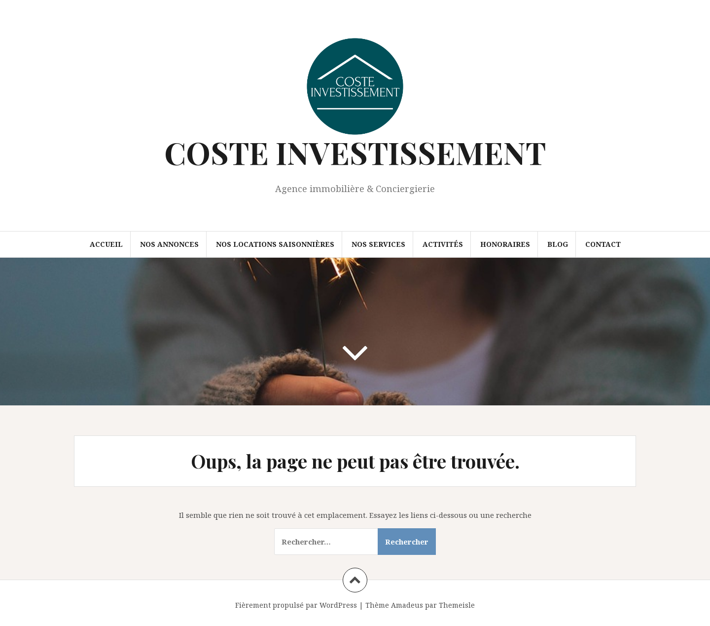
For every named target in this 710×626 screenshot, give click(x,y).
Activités (443, 244)
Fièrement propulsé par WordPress (296, 605)
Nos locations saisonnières (275, 244)
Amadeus (407, 605)
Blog (557, 244)
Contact (603, 244)
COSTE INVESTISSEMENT (355, 152)
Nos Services (378, 244)
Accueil (106, 244)
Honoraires (505, 244)
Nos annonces (169, 244)
